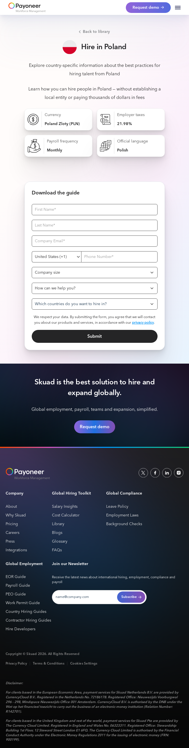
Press (10, 542)
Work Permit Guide (23, 603)
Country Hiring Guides (26, 612)
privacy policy (143, 322)
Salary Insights (65, 507)
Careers (12, 533)
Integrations (16, 550)
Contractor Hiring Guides (28, 620)
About (11, 507)
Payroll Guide (18, 586)
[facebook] (155, 472)
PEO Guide (16, 594)
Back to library (96, 31)
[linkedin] (167, 472)
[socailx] (143, 472)
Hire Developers (20, 629)
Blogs (57, 533)
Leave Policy (117, 507)
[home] (25, 8)
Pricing (12, 524)
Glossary (59, 542)
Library (58, 524)
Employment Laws (122, 515)
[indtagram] (178, 472)
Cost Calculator (65, 515)
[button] (177, 7)
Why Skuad (16, 515)
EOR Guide (16, 577)
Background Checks (124, 524)
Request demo (95, 427)
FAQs (57, 550)
